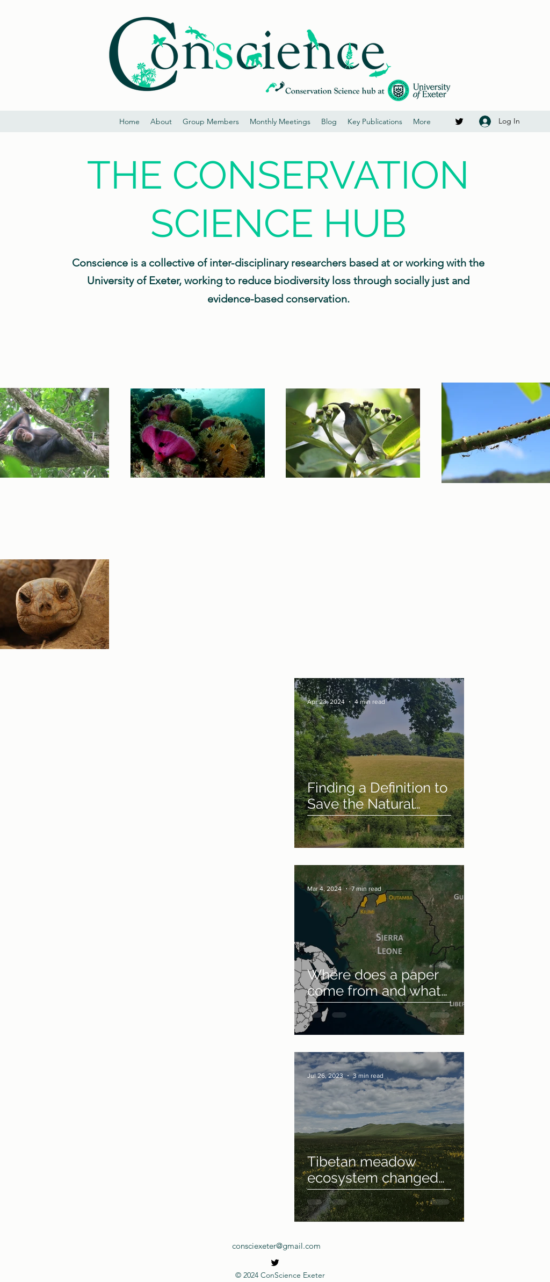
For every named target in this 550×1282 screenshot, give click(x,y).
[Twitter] (459, 121)
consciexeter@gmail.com (276, 1246)
